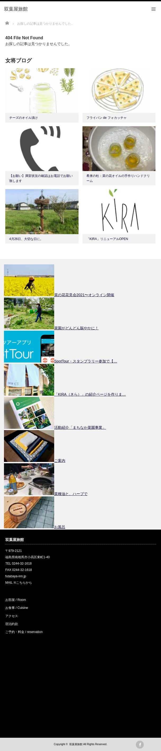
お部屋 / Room (15, 600)
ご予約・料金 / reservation (24, 632)
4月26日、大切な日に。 (26, 239)
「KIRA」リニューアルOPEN (107, 239)
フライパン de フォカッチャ (106, 118)
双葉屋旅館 (75, 744)
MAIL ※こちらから (18, 582)
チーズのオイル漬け (23, 118)
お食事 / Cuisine (16, 608)
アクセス (11, 616)
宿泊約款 (11, 624)
